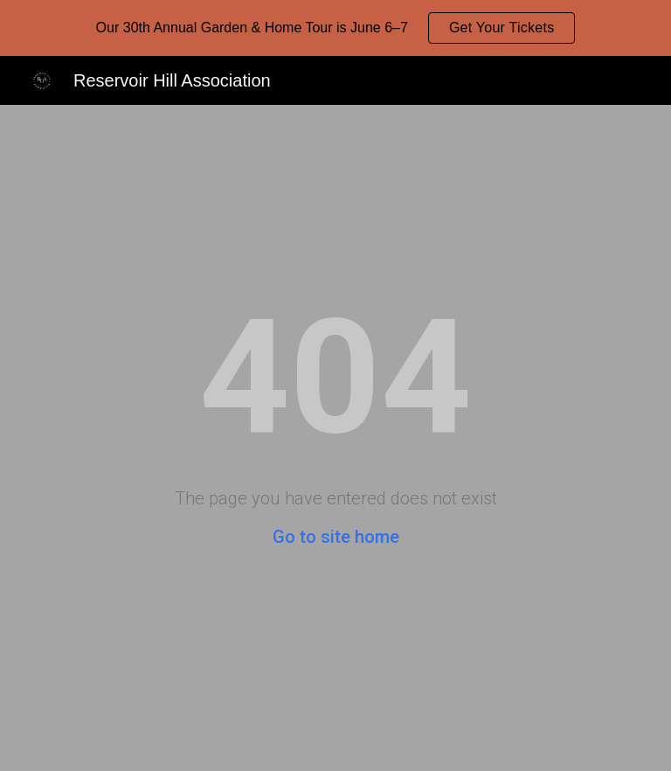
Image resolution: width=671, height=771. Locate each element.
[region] (335, 28)
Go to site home (336, 536)
